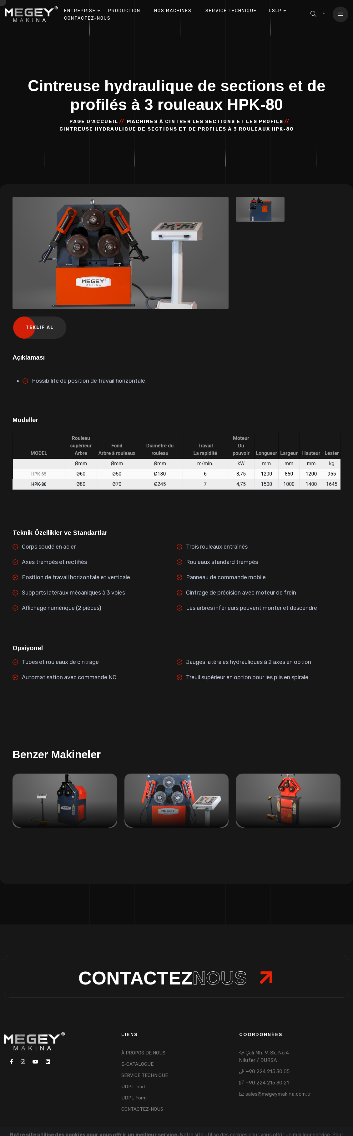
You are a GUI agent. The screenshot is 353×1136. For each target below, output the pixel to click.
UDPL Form (134, 1098)
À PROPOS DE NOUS (143, 1053)
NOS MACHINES (173, 10)
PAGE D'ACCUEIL (93, 121)
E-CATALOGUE (137, 1064)
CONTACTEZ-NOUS (142, 1109)
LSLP (275, 10)
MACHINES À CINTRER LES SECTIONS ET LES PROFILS (205, 121)
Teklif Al (41, 327)
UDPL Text (133, 1086)
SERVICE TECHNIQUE (231, 10)
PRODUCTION (124, 10)
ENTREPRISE (80, 10)
